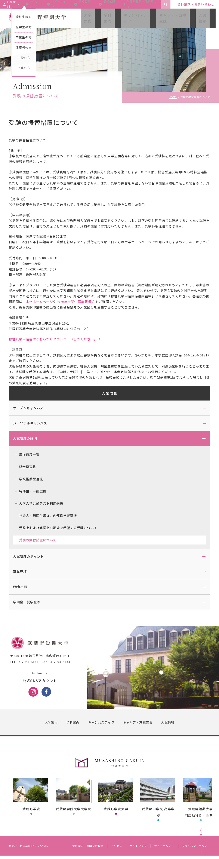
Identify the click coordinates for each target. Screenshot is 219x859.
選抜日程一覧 (33, 454)
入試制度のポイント (32, 556)
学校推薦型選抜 (35, 479)
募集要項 (24, 571)
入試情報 (110, 393)
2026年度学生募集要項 (105, 301)
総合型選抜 (31, 466)
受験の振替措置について (42, 540)
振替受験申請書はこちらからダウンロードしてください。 (57, 339)
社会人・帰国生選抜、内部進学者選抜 (52, 515)
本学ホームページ (70, 301)
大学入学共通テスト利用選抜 (45, 503)
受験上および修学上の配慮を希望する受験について (62, 527)
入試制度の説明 (29, 438)
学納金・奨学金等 (30, 602)
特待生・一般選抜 (36, 491)
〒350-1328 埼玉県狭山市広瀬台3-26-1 (44, 660)
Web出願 (24, 587)
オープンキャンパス (32, 408)
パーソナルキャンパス (34, 423)
